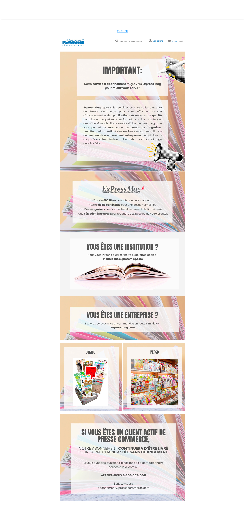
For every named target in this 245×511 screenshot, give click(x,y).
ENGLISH (122, 31)
